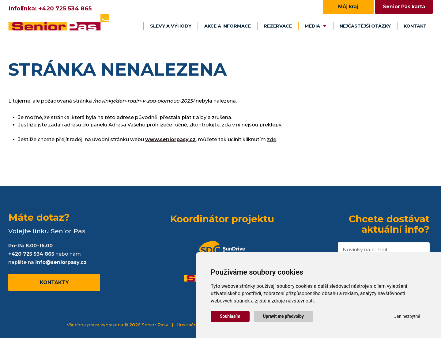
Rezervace (278, 26)
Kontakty (54, 282)
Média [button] (316, 26)
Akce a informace (227, 26)
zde (271, 139)
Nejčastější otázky (365, 26)
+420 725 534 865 (65, 8)
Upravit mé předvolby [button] (283, 316)
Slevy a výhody (170, 26)
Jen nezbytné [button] (407, 316)
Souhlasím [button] (230, 316)
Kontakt (415, 26)
